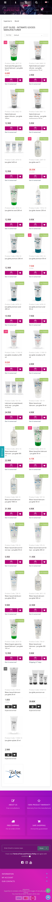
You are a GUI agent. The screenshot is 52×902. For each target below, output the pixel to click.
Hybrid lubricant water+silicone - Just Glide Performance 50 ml (37, 116)
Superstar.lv (8, 21)
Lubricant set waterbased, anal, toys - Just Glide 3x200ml (14, 405)
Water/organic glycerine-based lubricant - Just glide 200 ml (14, 646)
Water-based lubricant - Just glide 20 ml (13, 693)
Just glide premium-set (36, 692)
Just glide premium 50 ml (37, 259)
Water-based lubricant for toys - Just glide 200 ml (38, 549)
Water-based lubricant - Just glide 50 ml (37, 501)
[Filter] (2, 452)
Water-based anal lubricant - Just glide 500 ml (13, 453)
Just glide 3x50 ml (11, 162)
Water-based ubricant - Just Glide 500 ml (37, 597)
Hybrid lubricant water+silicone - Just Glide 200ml (13, 116)
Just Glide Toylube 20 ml (13, 740)
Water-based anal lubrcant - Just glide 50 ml (37, 404)
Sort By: (8, 35)
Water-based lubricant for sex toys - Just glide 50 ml (13, 549)
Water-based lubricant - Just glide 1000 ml (13, 501)
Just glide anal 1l (34, 162)
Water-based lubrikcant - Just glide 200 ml (13, 597)
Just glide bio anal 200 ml (13, 210)
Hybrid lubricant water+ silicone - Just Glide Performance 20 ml (37, 68)
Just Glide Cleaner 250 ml (37, 210)
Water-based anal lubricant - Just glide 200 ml (37, 646)
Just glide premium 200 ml (14, 259)
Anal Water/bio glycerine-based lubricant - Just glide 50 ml (14, 68)
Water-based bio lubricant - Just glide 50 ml (38, 452)
